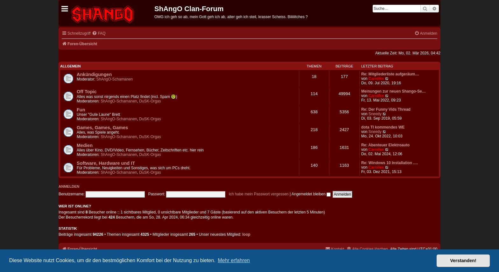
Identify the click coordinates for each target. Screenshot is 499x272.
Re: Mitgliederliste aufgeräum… (390, 74)
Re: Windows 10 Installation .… (389, 163)
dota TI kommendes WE (382, 127)
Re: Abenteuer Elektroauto (385, 145)
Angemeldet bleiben (311, 194)
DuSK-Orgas (150, 101)
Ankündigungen (94, 74)
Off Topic (87, 91)
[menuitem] (98, 33)
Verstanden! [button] (463, 260)
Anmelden (69, 186)
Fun (81, 109)
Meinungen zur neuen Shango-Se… (393, 91)
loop (246, 234)
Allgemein (70, 66)
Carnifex (376, 78)
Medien (85, 145)
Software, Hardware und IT (106, 163)
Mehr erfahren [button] (234, 260)
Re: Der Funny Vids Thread (386, 109)
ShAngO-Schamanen (114, 79)
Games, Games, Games (102, 127)
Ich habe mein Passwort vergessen (259, 194)
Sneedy (375, 114)
